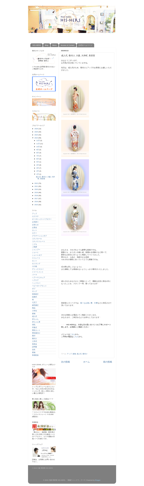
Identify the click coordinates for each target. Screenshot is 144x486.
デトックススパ (37, 269)
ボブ (33, 289)
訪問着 (34, 347)
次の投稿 (65, 362)
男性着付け (36, 333)
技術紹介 (35, 294)
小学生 (34, 311)
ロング (34, 291)
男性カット (36, 330)
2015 (36, 205)
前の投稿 (107, 362)
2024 (36, 135)
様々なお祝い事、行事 (89, 303)
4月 (37, 165)
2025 (36, 132)
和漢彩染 (35, 355)
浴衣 (33, 350)
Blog (46, 45)
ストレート (36, 258)
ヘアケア (35, 280)
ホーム (86, 362)
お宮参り (35, 222)
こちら (72, 334)
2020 (36, 189)
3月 (37, 168)
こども (34, 244)
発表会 (34, 344)
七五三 (34, 302)
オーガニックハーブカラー (42, 219)
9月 (37, 150)
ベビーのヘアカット (39, 286)
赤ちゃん (35, 319)
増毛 (33, 325)
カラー (34, 233)
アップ (69, 354)
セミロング (36, 263)
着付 (33, 336)
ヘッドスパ (36, 283)
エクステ (35, 216)
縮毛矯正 (35, 305)
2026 (36, 129)
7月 (37, 156)
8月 (37, 153)
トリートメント (37, 272)
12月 (38, 140)
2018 (36, 195)
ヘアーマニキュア (38, 277)
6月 (37, 159)
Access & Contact (67, 45)
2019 (36, 192)
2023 (36, 138)
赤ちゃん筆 (36, 322)
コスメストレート (38, 241)
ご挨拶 (34, 247)
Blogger (97, 480)
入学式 (34, 341)
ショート (35, 252)
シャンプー (36, 250)
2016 (36, 201)
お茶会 (34, 227)
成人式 (79, 354)
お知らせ (35, 225)
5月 (37, 162)
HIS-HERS (36, 45)
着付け (84, 354)
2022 (36, 183)
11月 (38, 144)
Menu (54, 45)
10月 (38, 147)
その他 (34, 266)
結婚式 (34, 297)
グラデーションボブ (39, 236)
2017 (36, 198)
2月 (37, 171)
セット (34, 261)
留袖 (33, 352)
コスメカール (37, 239)
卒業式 (34, 327)
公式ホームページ (85, 45)
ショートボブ (37, 255)
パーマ (34, 275)
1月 (37, 174)
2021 (36, 186)
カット (34, 230)
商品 (33, 308)
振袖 (74, 354)
